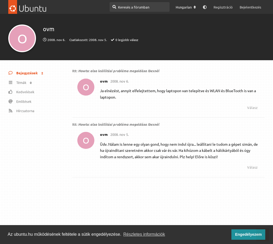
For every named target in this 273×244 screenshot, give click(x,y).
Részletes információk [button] (144, 234)
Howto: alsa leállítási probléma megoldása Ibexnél (118, 70)
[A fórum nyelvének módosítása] (185, 7)
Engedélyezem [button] (248, 234)
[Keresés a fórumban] (140, 7)
